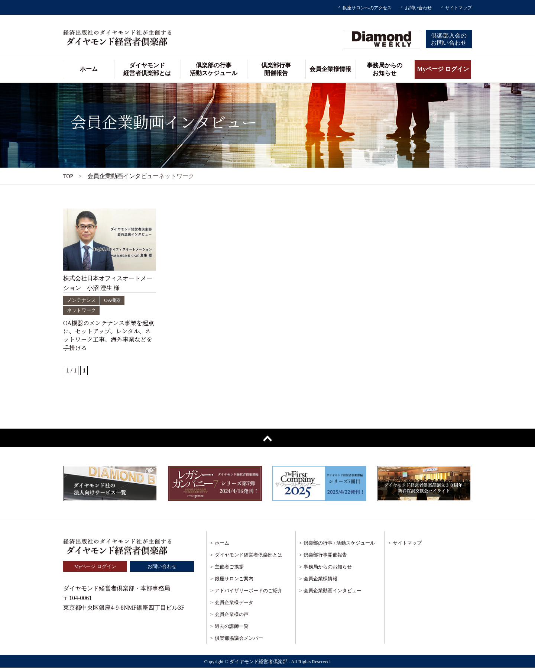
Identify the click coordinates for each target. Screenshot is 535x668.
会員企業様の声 (232, 614)
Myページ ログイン (443, 69)
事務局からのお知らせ (384, 69)
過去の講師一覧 (232, 626)
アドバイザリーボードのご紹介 (248, 591)
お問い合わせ (418, 7)
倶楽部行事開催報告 (276, 69)
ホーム (89, 69)
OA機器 (115, 300)
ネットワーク (82, 310)
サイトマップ (458, 7)
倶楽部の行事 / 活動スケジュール (339, 543)
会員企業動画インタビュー (332, 591)
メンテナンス (82, 300)
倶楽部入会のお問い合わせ (449, 39)
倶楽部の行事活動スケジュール (213, 69)
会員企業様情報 (330, 69)
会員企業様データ (234, 603)
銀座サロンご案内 (234, 579)
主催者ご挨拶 (229, 567)
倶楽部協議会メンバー (239, 638)
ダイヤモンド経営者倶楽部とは (147, 69)
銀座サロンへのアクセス (367, 7)
